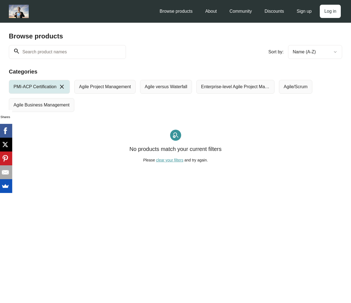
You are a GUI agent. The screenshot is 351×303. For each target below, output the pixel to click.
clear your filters (169, 160)
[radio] (39, 87)
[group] (162, 96)
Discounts (274, 11)
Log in (330, 11)
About (211, 11)
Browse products (176, 11)
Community (240, 11)
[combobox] (315, 52)
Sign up (304, 11)
